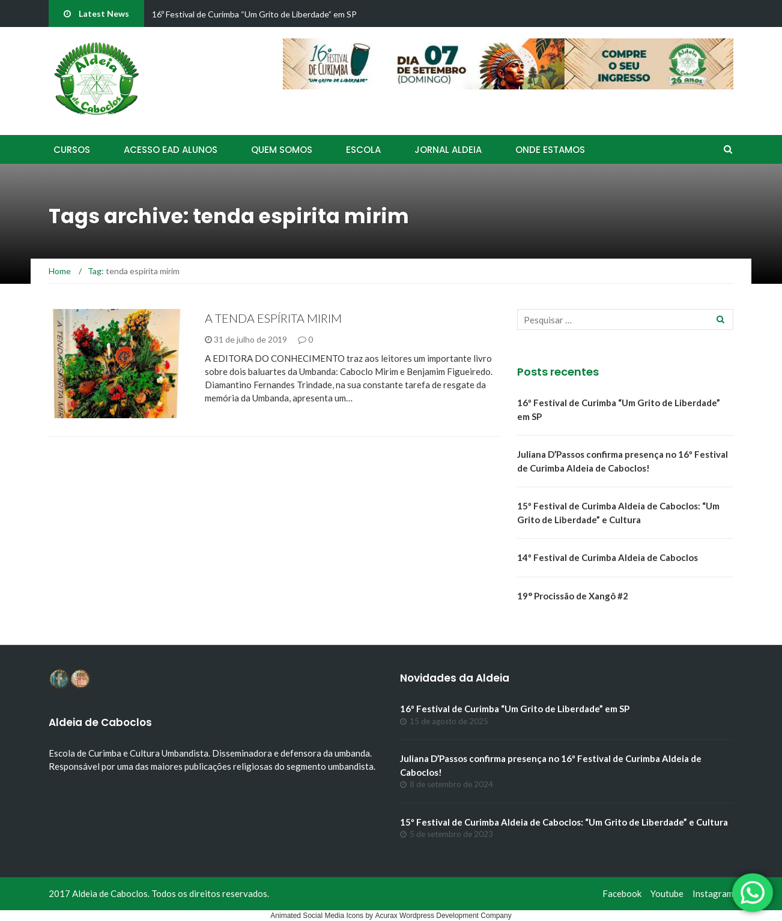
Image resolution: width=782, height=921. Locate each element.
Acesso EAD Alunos (170, 149)
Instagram (713, 893)
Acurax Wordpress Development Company (443, 915)
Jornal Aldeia (448, 149)
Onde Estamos (550, 149)
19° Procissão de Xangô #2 (572, 595)
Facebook (621, 893)
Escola (363, 149)
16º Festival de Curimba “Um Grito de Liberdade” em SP (254, 14)
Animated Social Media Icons (316, 915)
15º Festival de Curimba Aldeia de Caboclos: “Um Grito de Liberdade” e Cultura (564, 822)
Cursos (71, 149)
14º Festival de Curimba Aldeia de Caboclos (607, 557)
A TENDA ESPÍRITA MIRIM (273, 318)
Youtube (666, 893)
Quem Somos (281, 149)
